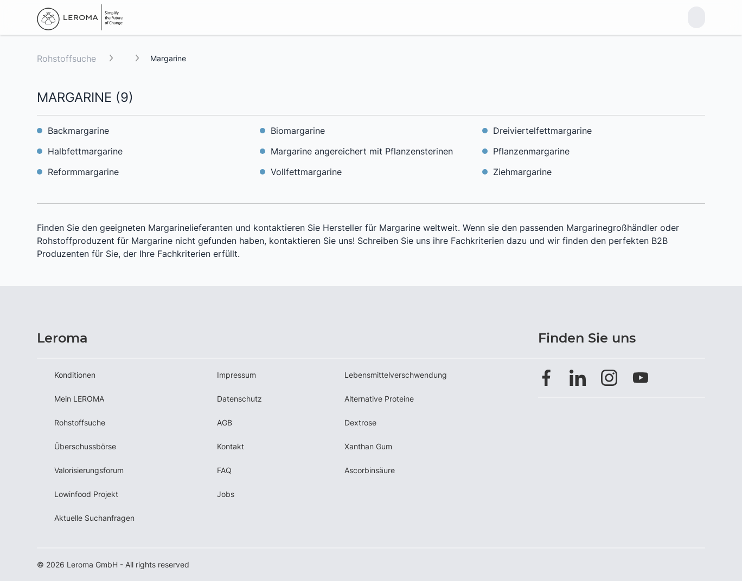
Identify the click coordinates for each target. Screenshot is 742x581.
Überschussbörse (85, 446)
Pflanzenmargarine (531, 151)
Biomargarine (298, 130)
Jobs (225, 494)
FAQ (224, 470)
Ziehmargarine (522, 171)
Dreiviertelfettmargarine (542, 130)
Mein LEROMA (79, 398)
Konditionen (74, 374)
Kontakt (230, 446)
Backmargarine (78, 130)
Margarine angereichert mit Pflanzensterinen (362, 151)
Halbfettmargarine (85, 151)
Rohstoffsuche (66, 58)
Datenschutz (239, 398)
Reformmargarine (83, 171)
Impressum (236, 374)
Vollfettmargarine (306, 171)
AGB (224, 422)
